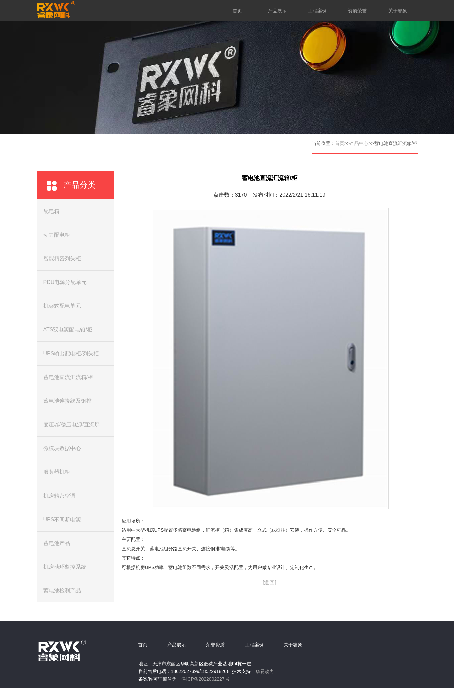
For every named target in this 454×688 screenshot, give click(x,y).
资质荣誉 (357, 10)
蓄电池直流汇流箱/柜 (68, 377)
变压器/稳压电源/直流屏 (71, 424)
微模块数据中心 (62, 448)
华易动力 (264, 671)
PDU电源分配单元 (65, 282)
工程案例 (317, 10)
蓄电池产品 (56, 543)
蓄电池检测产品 (62, 590)
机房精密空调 (59, 496)
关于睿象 (397, 10)
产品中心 (359, 143)
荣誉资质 (215, 644)
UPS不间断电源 (62, 519)
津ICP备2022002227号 (205, 679)
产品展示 (277, 10)
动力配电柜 (56, 235)
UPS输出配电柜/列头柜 (71, 353)
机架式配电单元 (62, 306)
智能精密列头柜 (62, 258)
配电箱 (51, 211)
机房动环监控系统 (64, 567)
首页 (237, 10)
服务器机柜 (56, 472)
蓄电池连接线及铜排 (67, 401)
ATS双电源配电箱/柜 (67, 329)
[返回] (269, 582)
